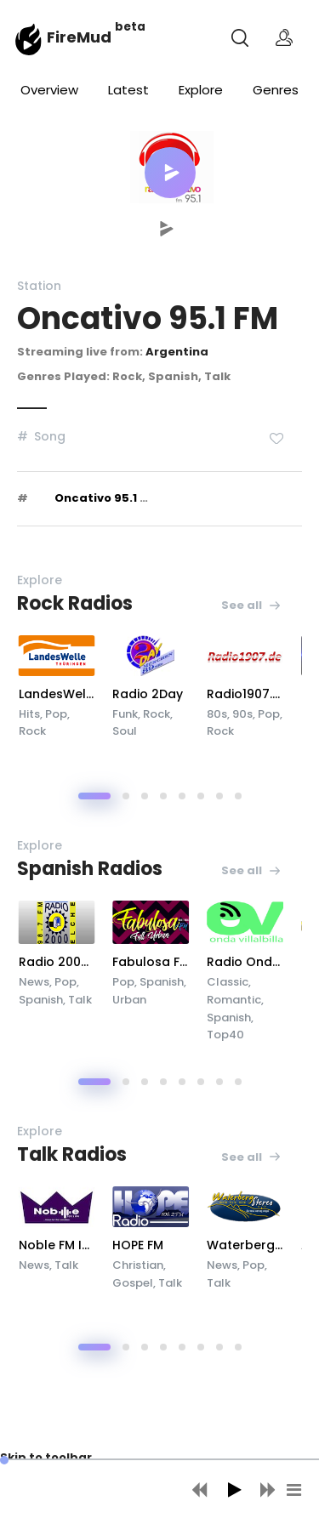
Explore (201, 90)
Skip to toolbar (46, 1457)
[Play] (234, 1490)
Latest (128, 90)
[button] (170, 172)
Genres (276, 90)
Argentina (176, 352)
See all (251, 605)
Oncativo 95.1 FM (105, 498)
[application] (159, 1488)
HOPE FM (190, 1245)
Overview (49, 90)
